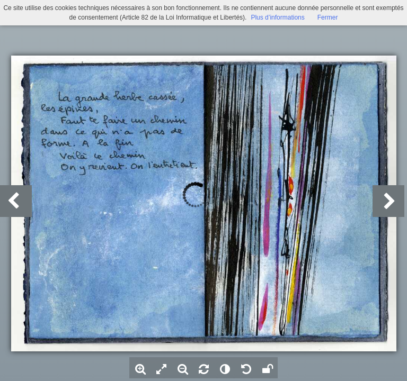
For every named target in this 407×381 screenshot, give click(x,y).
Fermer (327, 17)
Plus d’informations (277, 17)
